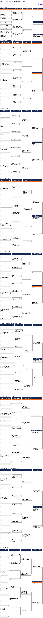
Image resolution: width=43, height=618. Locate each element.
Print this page (39, 4)
